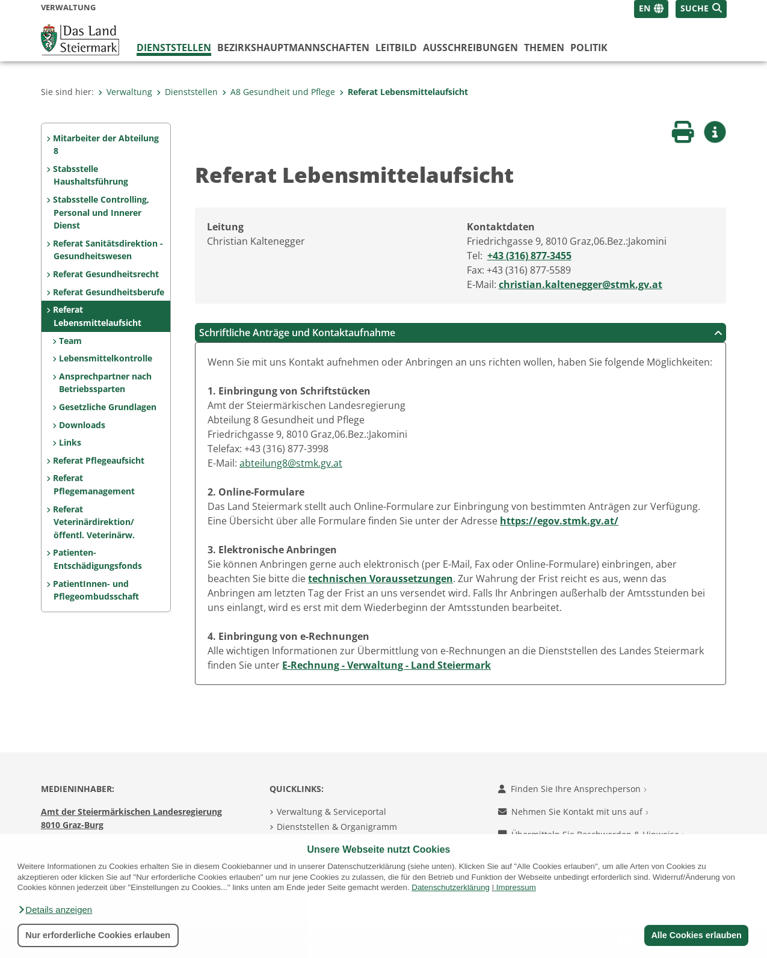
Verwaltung (125, 91)
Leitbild (396, 47)
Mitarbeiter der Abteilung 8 (106, 144)
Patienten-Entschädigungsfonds (97, 559)
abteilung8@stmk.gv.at (290, 463)
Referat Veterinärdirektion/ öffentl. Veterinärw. (93, 522)
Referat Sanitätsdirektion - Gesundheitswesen (108, 250)
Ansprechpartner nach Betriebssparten (105, 382)
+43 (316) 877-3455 (529, 255)
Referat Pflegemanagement (93, 484)
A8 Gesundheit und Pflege (278, 91)
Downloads (82, 425)
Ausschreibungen (470, 47)
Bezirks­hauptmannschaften (293, 47)
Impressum (516, 887)
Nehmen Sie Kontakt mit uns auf (573, 811)
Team (70, 340)
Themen (544, 47)
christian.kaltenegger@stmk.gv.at (580, 284)
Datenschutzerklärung (450, 887)
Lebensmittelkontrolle (105, 358)
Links (70, 442)
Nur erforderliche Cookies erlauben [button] (97, 935)
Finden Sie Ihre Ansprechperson (572, 788)
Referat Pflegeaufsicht (98, 460)
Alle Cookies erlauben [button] (696, 935)
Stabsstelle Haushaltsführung (90, 175)
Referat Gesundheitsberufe (108, 292)
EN (644, 8)
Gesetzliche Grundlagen (107, 407)
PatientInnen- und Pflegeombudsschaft (95, 590)
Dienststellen (174, 47)
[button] (54, 910)
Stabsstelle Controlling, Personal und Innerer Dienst (101, 212)
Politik (589, 47)
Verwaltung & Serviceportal (331, 811)
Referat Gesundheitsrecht (106, 274)
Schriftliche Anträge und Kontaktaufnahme (460, 332)
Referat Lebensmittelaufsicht (403, 91)
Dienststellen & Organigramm (337, 826)
